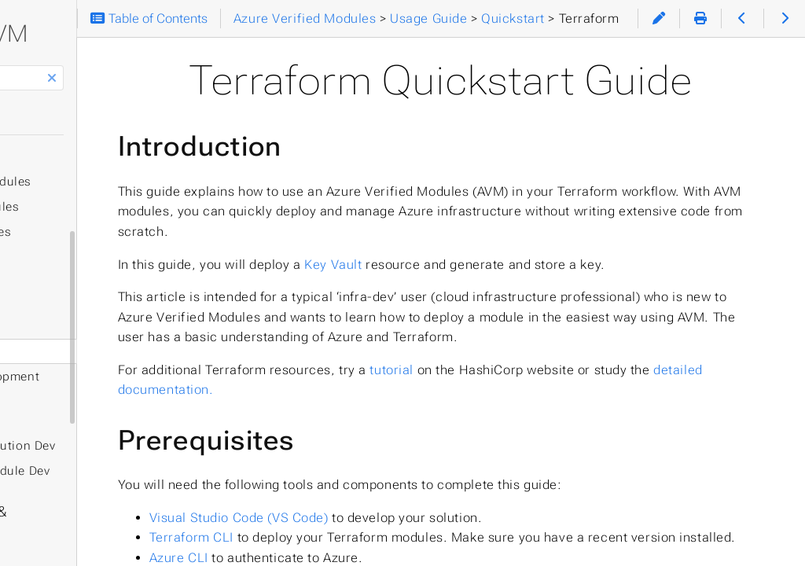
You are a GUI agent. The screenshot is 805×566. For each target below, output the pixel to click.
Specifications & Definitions (112, 512)
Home (46, 119)
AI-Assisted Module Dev (102, 471)
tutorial (551, 474)
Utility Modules (90, 232)
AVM (143, 33)
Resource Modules (99, 182)
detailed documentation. (410, 494)
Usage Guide (62, 273)
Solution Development (97, 376)
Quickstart (63, 301)
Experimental (64, 417)
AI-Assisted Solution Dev (105, 446)
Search (13, 65)
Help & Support (70, 543)
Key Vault (492, 328)
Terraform (61, 156)
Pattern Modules (94, 207)
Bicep (62, 326)
